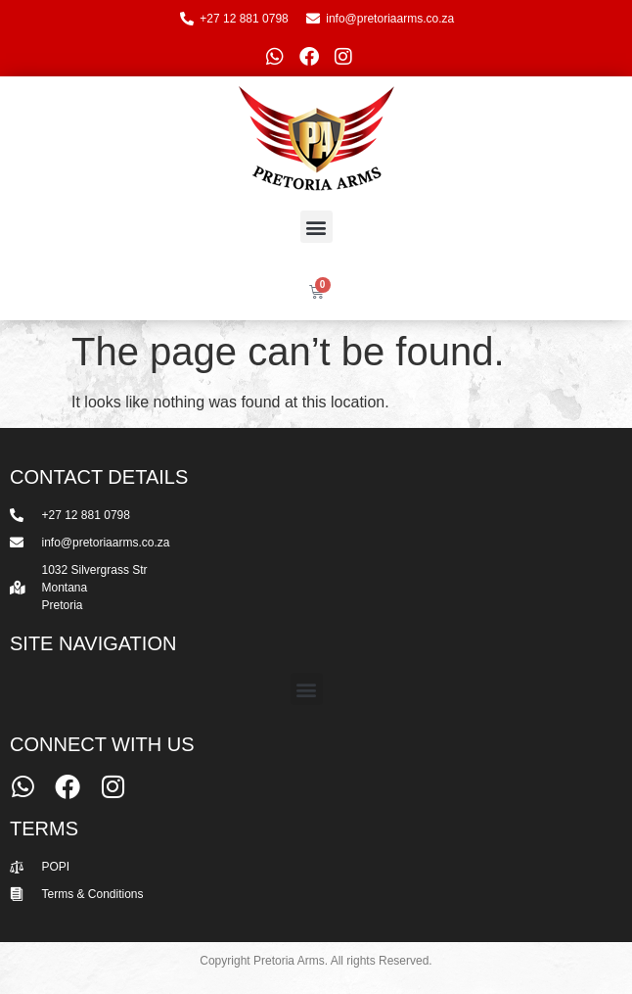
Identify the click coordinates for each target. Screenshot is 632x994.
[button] (316, 227)
